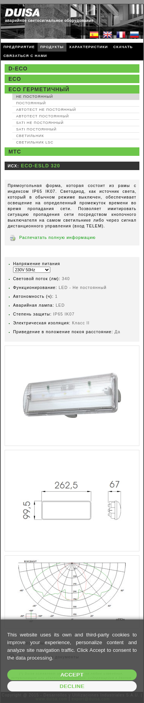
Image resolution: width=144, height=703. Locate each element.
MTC (14, 152)
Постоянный (31, 103)
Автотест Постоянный (42, 116)
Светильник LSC (34, 142)
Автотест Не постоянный (46, 110)
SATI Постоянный (36, 129)
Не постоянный (34, 97)
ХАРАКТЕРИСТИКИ (88, 47)
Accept (71, 675)
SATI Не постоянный (40, 123)
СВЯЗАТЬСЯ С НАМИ (25, 56)
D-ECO (18, 68)
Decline (72, 686)
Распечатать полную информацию (57, 237)
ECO (14, 79)
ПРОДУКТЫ (52, 47)
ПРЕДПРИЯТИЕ (19, 47)
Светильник (30, 136)
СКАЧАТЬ (123, 47)
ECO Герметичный (39, 89)
